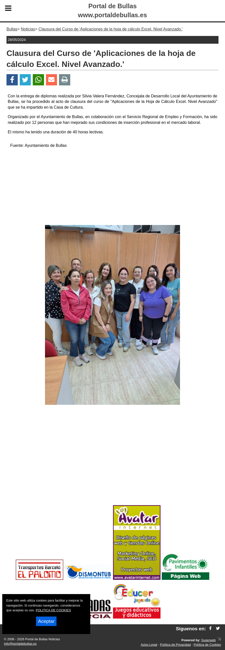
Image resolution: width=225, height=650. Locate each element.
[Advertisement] (112, 187)
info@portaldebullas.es (20, 644)
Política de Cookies (207, 645)
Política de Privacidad (175, 645)
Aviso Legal (149, 645)
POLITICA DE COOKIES (53, 610)
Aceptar (46, 621)
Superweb (208, 640)
